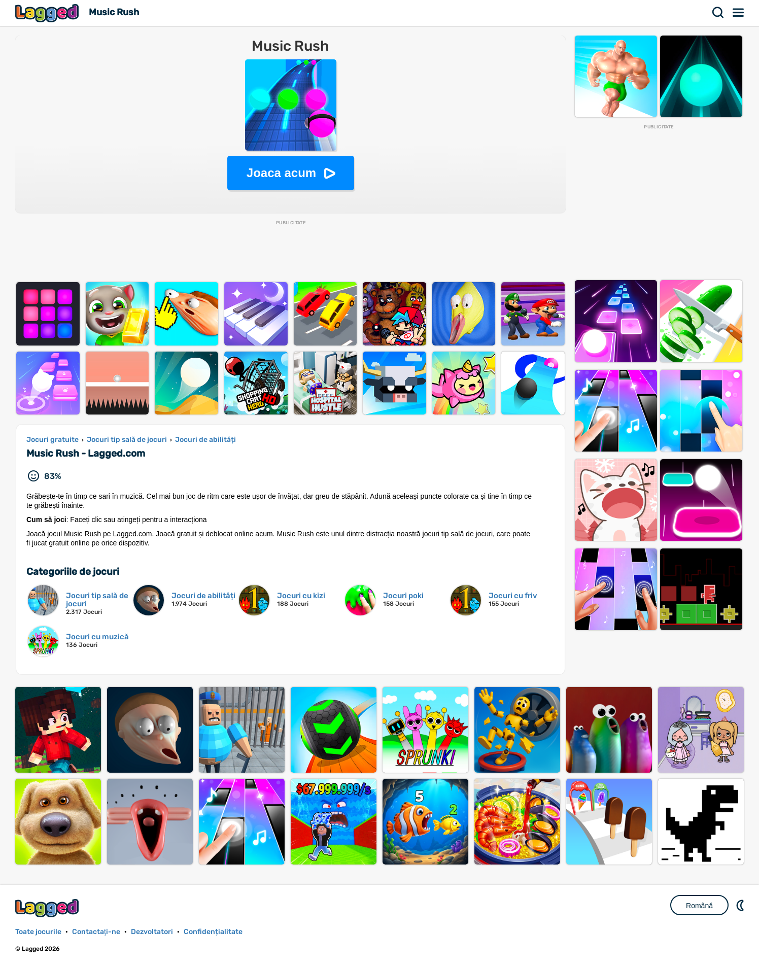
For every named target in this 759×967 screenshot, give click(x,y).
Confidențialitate (213, 931)
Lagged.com (48, 908)
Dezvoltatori (152, 931)
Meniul (739, 12)
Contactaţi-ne (96, 931)
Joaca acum (281, 173)
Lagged (48, 13)
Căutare (718, 12)
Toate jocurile (38, 931)
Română (699, 906)
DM (741, 905)
